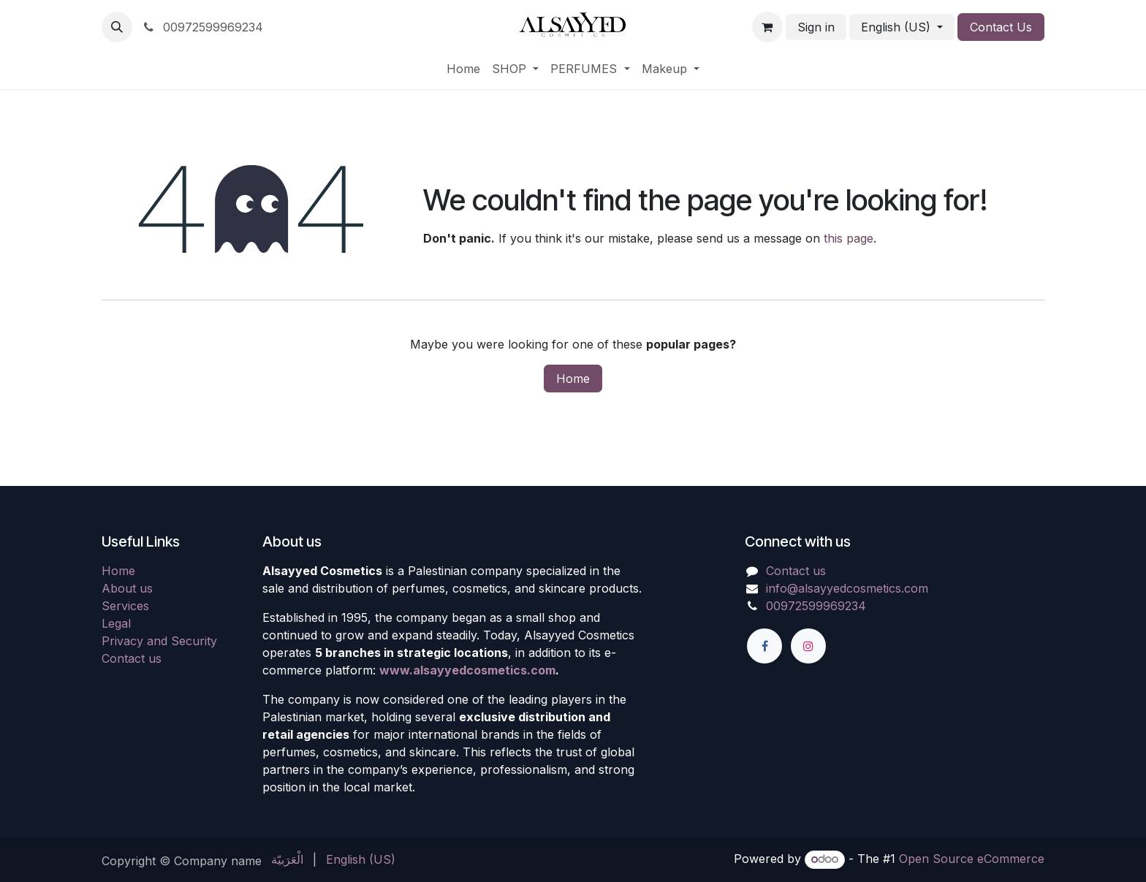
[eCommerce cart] (767, 27)
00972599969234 (202, 27)
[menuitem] (463, 68)
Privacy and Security (159, 641)
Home (573, 378)
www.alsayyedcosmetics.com (467, 670)
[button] (117, 27)
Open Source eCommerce (971, 858)
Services (125, 605)
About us (127, 588)
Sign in (816, 27)
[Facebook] (764, 646)
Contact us (132, 658)
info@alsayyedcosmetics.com (847, 588)
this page (848, 238)
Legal (116, 623)
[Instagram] (808, 646)
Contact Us (1001, 27)
